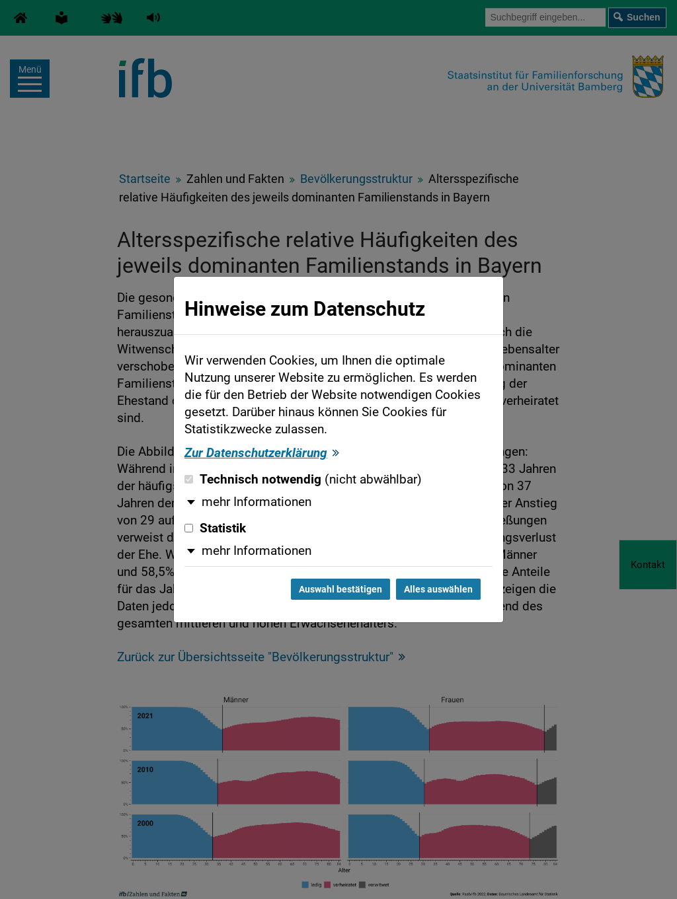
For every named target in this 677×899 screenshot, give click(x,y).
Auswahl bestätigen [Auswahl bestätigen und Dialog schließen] (340, 589)
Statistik (215, 528)
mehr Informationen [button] (256, 502)
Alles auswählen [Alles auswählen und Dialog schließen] (438, 589)
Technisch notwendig (303, 479)
